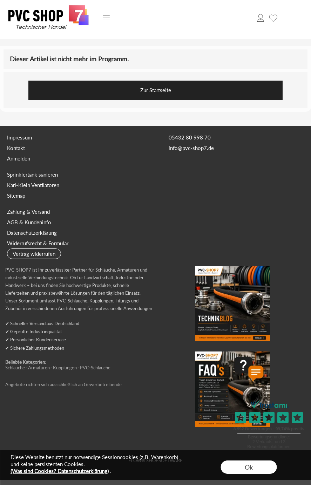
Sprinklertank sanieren (32, 174)
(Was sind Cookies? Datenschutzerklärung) (60, 471)
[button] (106, 17)
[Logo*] (48, 7)
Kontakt (16, 148)
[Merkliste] (273, 17)
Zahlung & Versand (28, 212)
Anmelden (18, 158)
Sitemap (16, 195)
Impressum (19, 137)
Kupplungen (65, 367)
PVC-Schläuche (95, 367)
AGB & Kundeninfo (29, 222)
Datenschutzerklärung (32, 233)
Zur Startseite (155, 90)
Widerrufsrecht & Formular (37, 243)
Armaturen (39, 367)
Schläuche (15, 367)
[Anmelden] (260, 17)
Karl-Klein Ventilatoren (33, 185)
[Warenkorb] (285, 17)
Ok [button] (249, 467)
